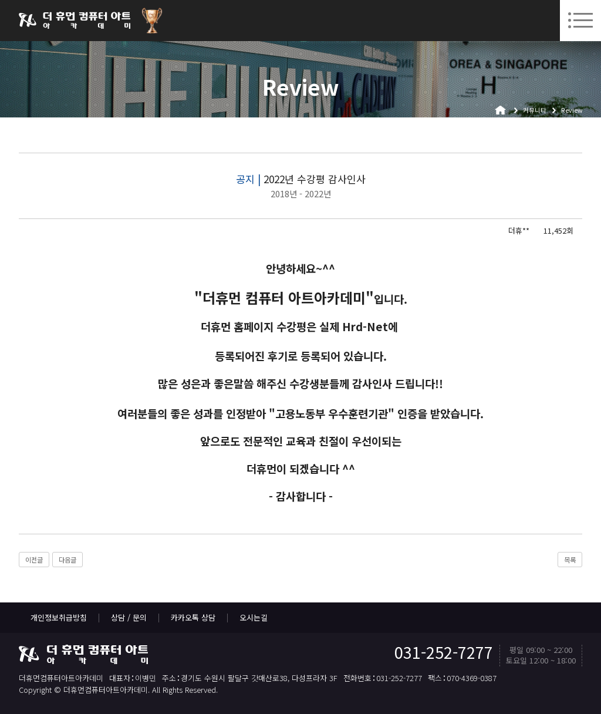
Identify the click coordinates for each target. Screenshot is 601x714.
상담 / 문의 (129, 617)
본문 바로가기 (0, 0)
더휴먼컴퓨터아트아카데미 (74, 20)
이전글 (34, 559)
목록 (570, 559)
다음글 (67, 559)
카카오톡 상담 (193, 617)
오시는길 (253, 617)
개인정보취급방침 (59, 617)
